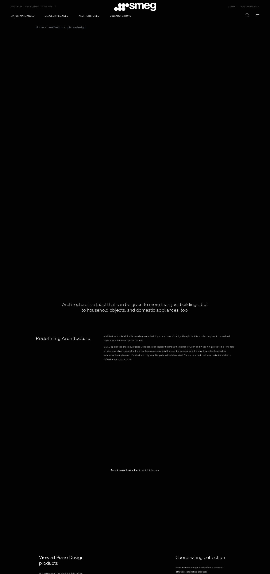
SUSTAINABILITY (48, 7)
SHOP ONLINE (16, 7)
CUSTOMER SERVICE (249, 6)
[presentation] (67, 398)
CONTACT (232, 6)
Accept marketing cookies (125, 470)
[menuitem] (23, 16)
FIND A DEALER (32, 7)
